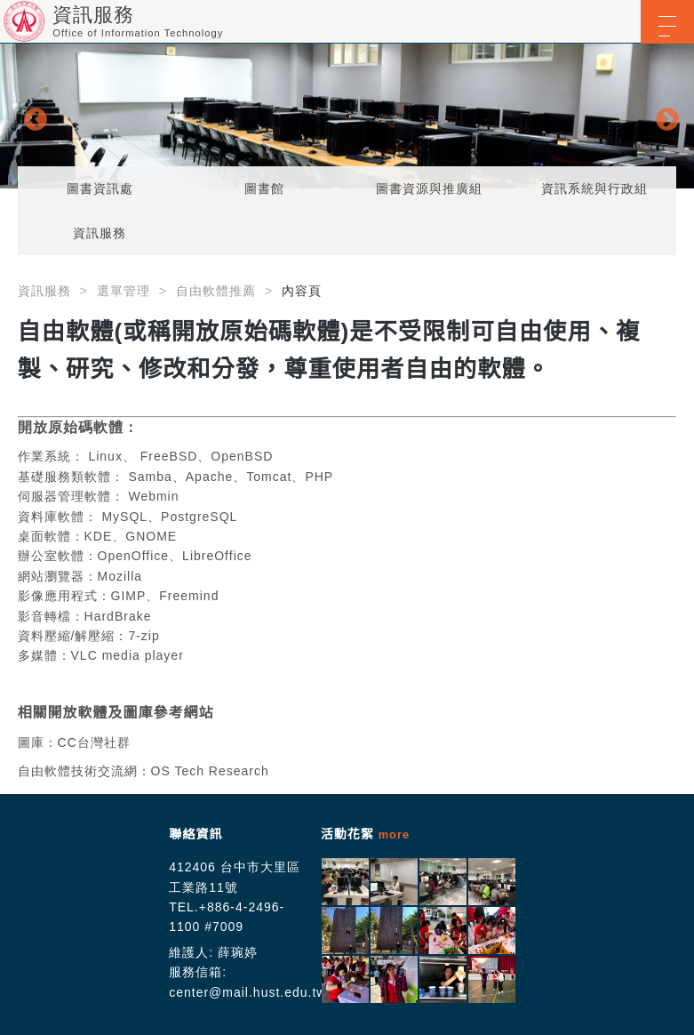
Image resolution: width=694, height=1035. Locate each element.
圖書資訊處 (100, 188)
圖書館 (264, 188)
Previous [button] (31, 115)
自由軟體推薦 (216, 291)
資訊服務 (99, 233)
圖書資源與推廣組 (429, 188)
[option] (347, 116)
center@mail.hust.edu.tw (247, 992)
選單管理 (123, 291)
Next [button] (663, 115)
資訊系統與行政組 (594, 188)
